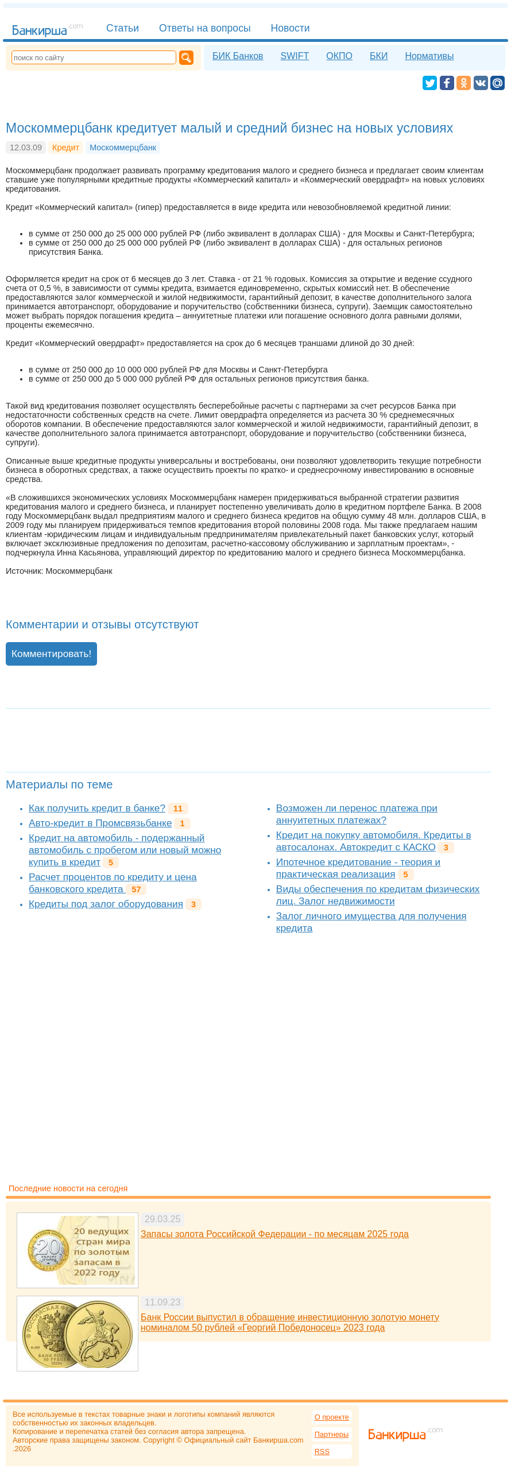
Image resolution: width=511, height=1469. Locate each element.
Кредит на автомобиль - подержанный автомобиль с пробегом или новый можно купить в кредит (125, 850)
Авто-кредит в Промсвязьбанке (100, 823)
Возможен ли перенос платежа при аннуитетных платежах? (357, 814)
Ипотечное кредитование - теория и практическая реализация (358, 868)
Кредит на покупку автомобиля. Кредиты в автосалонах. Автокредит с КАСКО (373, 841)
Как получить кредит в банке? (97, 808)
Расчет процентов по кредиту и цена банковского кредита (113, 883)
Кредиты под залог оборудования (106, 904)
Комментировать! (51, 653)
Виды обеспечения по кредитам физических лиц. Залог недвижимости (378, 895)
